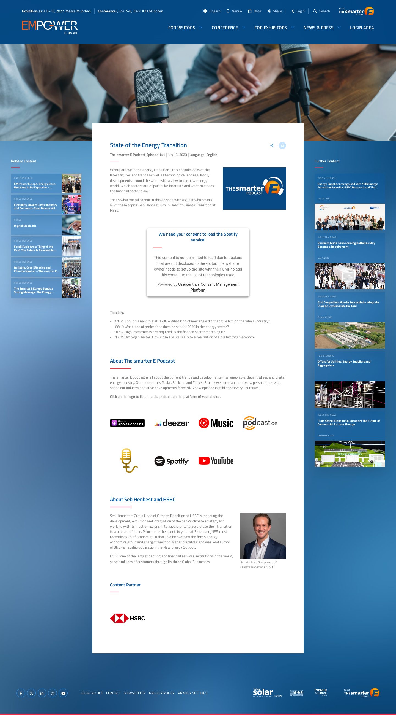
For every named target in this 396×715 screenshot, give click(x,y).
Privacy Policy (161, 693)
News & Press (319, 27)
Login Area (362, 27)
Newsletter (134, 693)
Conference (225, 27)
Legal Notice (92, 693)
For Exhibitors (271, 27)
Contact (113, 693)
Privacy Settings (192, 693)
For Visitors (181, 27)
